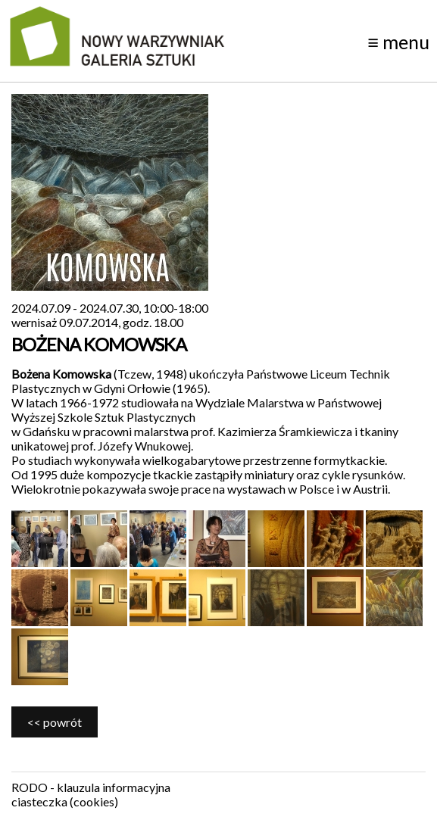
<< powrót (54, 722)
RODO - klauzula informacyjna (90, 787)
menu (398, 41)
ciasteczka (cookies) (64, 801)
